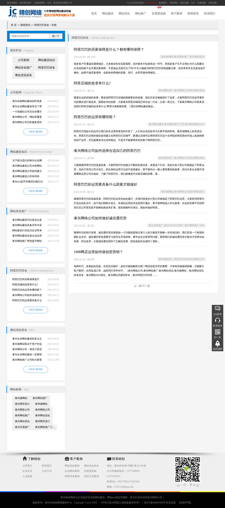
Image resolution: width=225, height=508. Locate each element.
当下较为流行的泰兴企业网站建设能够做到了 (27, 161)
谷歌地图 (212, 3)
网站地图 (184, 3)
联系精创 (118, 459)
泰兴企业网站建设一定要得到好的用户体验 (27, 355)
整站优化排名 (23, 75)
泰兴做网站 (12, 3)
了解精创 (34, 459)
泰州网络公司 (42, 409)
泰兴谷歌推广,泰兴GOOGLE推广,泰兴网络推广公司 (176, 225)
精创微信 (163, 3)
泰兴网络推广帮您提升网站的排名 (27, 242)
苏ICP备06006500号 (155, 502)
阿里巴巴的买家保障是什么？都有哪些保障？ (25, 280)
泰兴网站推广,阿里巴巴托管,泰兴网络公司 (181, 259)
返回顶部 (217, 349)
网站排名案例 (72, 465)
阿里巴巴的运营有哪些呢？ (27, 290)
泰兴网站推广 (40, 398)
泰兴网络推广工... (44, 427)
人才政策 (27, 476)
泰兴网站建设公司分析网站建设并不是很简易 (27, 166)
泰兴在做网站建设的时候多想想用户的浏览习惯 (27, 102)
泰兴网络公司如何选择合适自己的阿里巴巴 (27, 296)
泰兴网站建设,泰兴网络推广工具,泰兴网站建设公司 (176, 124)
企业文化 (27, 471)
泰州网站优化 (42, 415)
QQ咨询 (217, 314)
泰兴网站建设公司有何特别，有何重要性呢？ (25, 177)
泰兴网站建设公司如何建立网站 (27, 172)
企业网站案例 (72, 471)
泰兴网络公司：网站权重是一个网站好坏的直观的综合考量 (27, 118)
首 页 (14, 25)
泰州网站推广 (22, 415)
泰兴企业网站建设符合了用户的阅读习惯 (27, 107)
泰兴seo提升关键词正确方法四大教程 (27, 182)
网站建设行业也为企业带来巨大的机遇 (27, 231)
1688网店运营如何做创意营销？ (98, 252)
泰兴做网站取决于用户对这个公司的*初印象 (27, 345)
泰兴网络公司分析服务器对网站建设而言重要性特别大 (27, 123)
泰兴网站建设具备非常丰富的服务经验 (27, 226)
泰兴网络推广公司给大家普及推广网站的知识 (27, 360)
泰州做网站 (41, 404)
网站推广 (140, 13)
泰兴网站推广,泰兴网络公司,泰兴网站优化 (181, 90)
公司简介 (27, 465)
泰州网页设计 (42, 421)
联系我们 (209, 13)
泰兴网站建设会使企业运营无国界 (27, 236)
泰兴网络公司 (66, 3)
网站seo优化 (113, 497)
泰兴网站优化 (22, 421)
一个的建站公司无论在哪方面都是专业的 (27, 112)
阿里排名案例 (72, 476)
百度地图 (201, 3)
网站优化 (124, 13)
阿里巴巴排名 (41, 25)
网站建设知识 (46, 60)
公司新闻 (23, 60)
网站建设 (107, 13)
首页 (94, 13)
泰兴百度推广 (22, 427)
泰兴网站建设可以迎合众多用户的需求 (27, 221)
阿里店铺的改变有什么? (25, 284)
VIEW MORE (35, 131)
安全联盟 (171, 502)
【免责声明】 (185, 502)
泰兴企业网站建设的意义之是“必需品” (27, 339)
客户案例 (176, 13)
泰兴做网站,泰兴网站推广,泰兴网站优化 (182, 56)
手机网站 (173, 3)
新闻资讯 (193, 13)
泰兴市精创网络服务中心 (58, 502)
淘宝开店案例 (91, 476)
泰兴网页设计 (22, 404)
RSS (193, 3)
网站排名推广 (23, 67)
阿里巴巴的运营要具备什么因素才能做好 (27, 301)
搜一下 (55, 36)
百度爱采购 (159, 13)
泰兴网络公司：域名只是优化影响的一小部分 (27, 350)
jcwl (89, 502)
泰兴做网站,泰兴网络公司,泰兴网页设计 (182, 191)
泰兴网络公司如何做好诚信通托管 (100, 218)
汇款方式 (47, 471)
